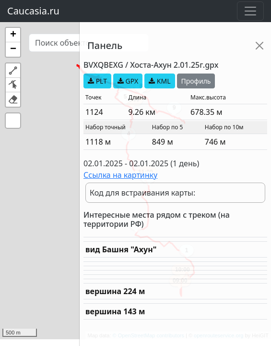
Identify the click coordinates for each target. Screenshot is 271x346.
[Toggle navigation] (250, 11)
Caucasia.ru (33, 10)
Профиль (196, 81)
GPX (128, 81)
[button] (13, 35)
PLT (97, 81)
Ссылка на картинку (120, 175)
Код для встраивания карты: (142, 192)
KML (159, 81)
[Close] (259, 45)
